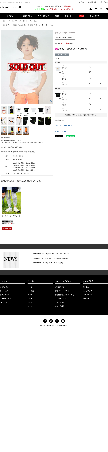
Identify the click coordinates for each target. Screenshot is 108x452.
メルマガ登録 (60, 302)
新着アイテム (27, 16)
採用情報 (86, 298)
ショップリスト (95, 16)
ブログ (57, 16)
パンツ (30, 295)
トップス (31, 291)
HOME (3, 21)
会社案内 (86, 287)
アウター (31, 287)
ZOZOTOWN (87, 295)
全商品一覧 (4, 287)
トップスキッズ (16, 21)
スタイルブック (43, 16)
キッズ (8, 21)
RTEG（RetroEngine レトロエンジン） (25, 25)
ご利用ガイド (60, 287)
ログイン (81, 2)
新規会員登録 (92, 2)
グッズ (30, 306)
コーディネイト (5, 298)
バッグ (30, 302)
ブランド (9, 25)
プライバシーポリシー (63, 291)
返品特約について (60, 120)
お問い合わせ (104, 2)
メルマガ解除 (60, 306)
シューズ (31, 298)
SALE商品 (3, 302)
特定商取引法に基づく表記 (64, 295)
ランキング (4, 291)
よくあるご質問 (60, 298)
